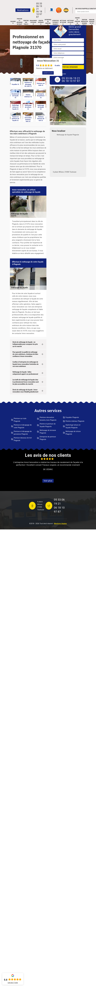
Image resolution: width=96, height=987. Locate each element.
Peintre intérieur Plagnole (75, 421)
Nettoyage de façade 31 (70, 22)
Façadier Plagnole (72, 417)
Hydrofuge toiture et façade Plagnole (73, 426)
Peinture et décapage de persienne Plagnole (23, 432)
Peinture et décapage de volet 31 (19, 22)
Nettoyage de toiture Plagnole (73, 432)
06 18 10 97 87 (39, 14)
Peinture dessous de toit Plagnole (23, 439)
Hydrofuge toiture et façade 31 (55, 22)
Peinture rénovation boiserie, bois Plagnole (48, 418)
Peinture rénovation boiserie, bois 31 (84, 22)
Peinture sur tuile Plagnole (20, 420)
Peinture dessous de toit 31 (91, 22)
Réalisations (23, 10)
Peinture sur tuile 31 (26, 22)
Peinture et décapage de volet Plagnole (23, 426)
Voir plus (48, 480)
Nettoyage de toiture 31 (63, 22)
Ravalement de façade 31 (33, 22)
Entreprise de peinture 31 (48, 22)
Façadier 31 (13, 22)
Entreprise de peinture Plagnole (48, 438)
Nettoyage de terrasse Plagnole (48, 431)
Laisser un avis (48, 73)
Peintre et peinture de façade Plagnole (47, 425)
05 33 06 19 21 (39, 6)
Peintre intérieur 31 (41, 22)
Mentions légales (60, 523)
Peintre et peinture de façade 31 (77, 22)
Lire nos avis (13, 982)
